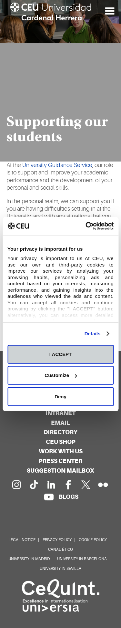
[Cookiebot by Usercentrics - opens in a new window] (86, 226)
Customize (61, 375)
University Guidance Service (57, 165)
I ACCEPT (60, 354)
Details (93, 333)
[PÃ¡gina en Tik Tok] (33, 484)
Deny (60, 396)
